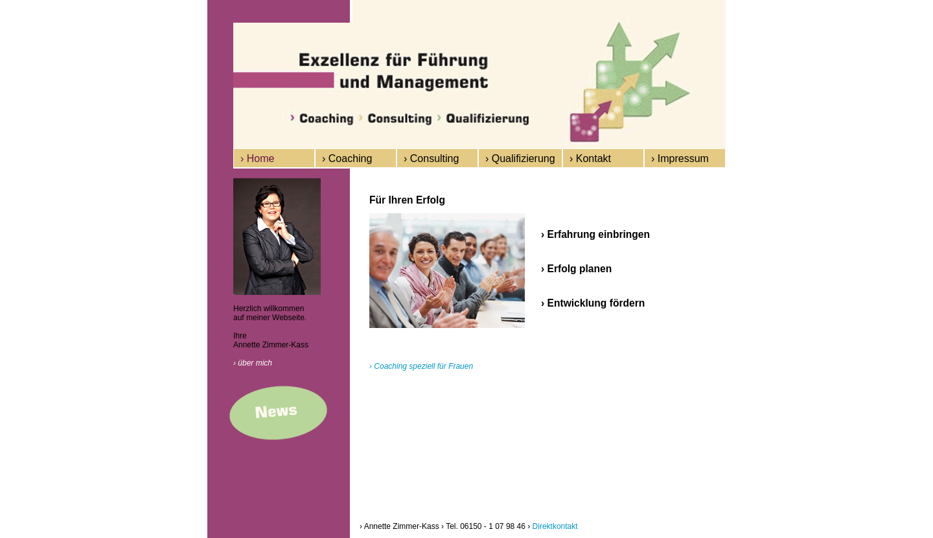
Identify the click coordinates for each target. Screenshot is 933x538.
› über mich (252, 363)
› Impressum (680, 158)
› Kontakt (590, 158)
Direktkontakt (555, 526)
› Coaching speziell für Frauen (421, 366)
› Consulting (431, 158)
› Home (257, 158)
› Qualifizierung (520, 158)
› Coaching (347, 158)
